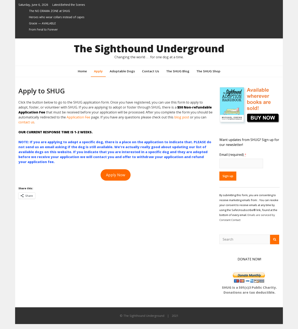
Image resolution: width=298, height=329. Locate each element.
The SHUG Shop (208, 71)
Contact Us (150, 71)
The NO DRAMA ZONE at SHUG (49, 11)
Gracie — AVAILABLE (42, 23)
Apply (98, 71)
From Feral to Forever (43, 29)
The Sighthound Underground (149, 48)
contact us (26, 122)
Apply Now (115, 174)
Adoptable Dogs (122, 71)
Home (82, 71)
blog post (181, 117)
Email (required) (232, 154)
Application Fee (78, 117)
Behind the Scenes (73, 5)
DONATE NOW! (249, 259)
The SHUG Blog (177, 71)
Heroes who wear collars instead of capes (56, 17)
